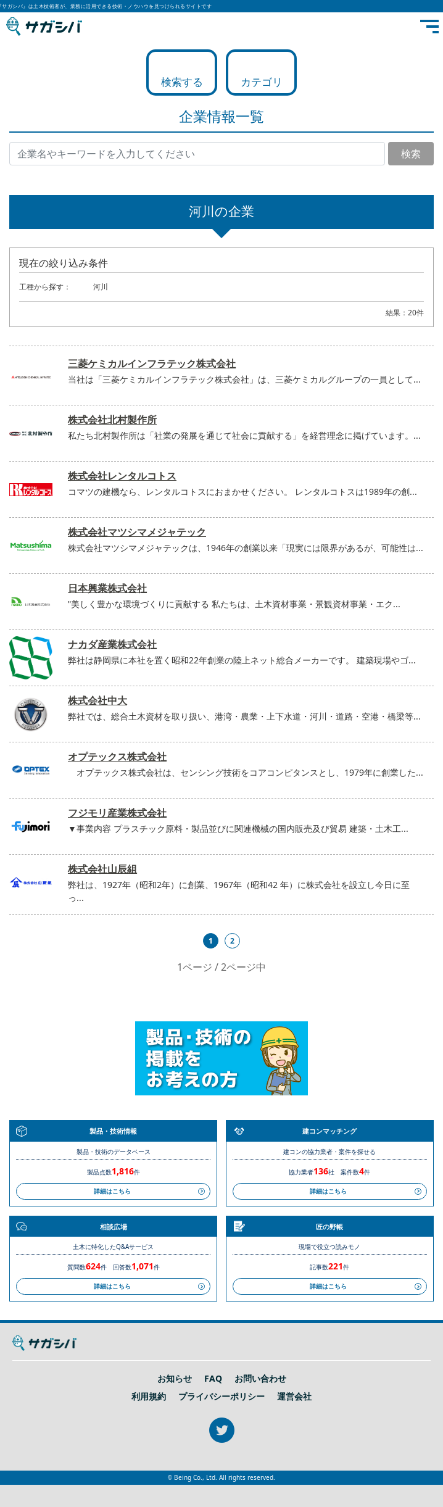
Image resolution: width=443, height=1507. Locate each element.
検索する (182, 82)
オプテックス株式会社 (117, 756)
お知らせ (174, 1378)
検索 (411, 153)
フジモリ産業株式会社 (117, 813)
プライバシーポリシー (221, 1396)
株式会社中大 (97, 700)
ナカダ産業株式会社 (112, 644)
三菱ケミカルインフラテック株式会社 (152, 363)
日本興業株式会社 (107, 588)
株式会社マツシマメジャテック (137, 532)
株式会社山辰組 (102, 869)
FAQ (213, 1378)
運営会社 (294, 1396)
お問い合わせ (260, 1378)
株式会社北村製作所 (112, 419)
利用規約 (148, 1396)
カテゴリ (262, 82)
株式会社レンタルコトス (122, 476)
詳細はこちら (112, 1191)
